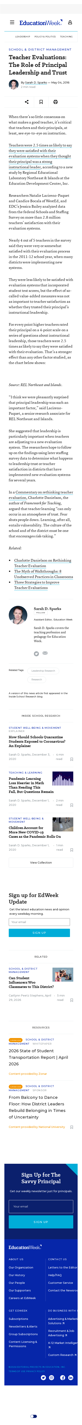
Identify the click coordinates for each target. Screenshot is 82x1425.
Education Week (63, 619)
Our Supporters (20, 1290)
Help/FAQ (55, 1275)
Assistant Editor (43, 619)
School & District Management (40, 49)
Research (36, 679)
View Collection (41, 862)
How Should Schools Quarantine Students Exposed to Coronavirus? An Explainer (37, 741)
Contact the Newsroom (65, 1290)
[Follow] (41, 612)
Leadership (22, 36)
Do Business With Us (64, 1310)
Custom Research (62, 1355)
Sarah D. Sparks (36, 82)
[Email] (41, 1206)
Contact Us (57, 1259)
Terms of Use (17, 1371)
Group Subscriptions (23, 1334)
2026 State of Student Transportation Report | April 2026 (38, 1057)
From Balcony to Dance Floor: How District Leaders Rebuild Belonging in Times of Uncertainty (37, 1107)
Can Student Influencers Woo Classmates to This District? (31, 982)
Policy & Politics (45, 36)
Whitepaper (42, 1043)
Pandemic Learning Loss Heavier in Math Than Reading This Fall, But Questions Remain (31, 785)
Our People (17, 1282)
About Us (16, 1259)
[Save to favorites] (41, 102)
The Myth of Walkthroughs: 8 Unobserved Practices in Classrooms (43, 574)
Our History (17, 1275)
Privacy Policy (35, 1371)
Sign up (41, 1222)
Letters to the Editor (62, 1267)
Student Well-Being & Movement (35, 727)
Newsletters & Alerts (23, 1326)
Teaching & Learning (25, 772)
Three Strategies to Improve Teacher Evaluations (36, 585)
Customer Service (60, 1282)
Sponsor (40, 1090)
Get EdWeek (18, 1310)
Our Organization (21, 1267)
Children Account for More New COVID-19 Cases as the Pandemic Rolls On (35, 832)
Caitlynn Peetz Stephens (26, 995)
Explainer (17, 731)
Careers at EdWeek (22, 1298)
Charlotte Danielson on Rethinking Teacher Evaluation (42, 563)
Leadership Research (43, 670)
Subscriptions (18, 1318)
